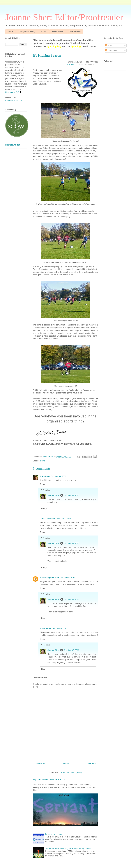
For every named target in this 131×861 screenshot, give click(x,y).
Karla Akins (45, 628)
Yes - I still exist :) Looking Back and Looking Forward (68, 848)
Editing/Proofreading (27, 31)
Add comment (40, 677)
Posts (109, 45)
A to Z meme (70, 64)
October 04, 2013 (58, 476)
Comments (111, 50)
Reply (42, 484)
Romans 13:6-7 (12, 92)
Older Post (91, 763)
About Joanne (57, 31)
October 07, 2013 (71, 650)
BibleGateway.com (13, 100)
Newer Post (40, 763)
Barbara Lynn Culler (49, 577)
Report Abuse (12, 144)
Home (10, 31)
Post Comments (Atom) (71, 772)
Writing (43, 31)
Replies (46, 490)
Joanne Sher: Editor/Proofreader (64, 17)
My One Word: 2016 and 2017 (49, 779)
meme (42, 461)
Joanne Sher (53, 495)
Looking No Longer (53, 834)
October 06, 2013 (59, 628)
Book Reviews (75, 31)
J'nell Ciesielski (47, 518)
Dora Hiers (45, 476)
